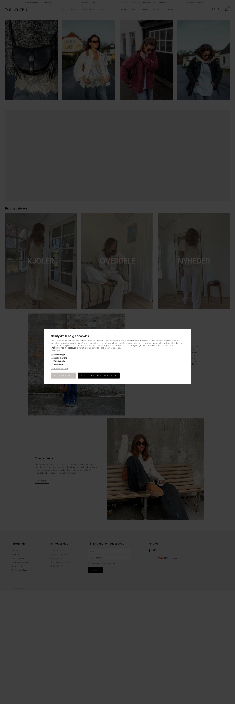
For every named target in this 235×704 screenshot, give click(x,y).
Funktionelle (59, 361)
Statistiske (58, 364)
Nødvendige (59, 354)
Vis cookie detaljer (59, 368)
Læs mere (55, 350)
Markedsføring (60, 358)
